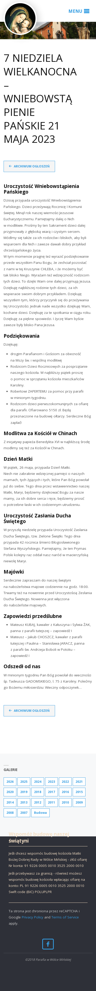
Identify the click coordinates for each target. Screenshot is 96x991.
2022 (65, 781)
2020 (10, 792)
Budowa (40, 812)
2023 (51, 781)
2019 (23, 792)
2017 (51, 792)
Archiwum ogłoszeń (32, 166)
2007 (23, 812)
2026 (10, 781)
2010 (65, 802)
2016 (65, 792)
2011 (51, 802)
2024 (37, 781)
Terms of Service (65, 917)
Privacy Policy (32, 917)
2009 (79, 802)
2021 (79, 781)
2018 (37, 792)
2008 (10, 812)
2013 (23, 802)
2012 (37, 802)
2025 (23, 781)
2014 (10, 802)
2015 (79, 792)
